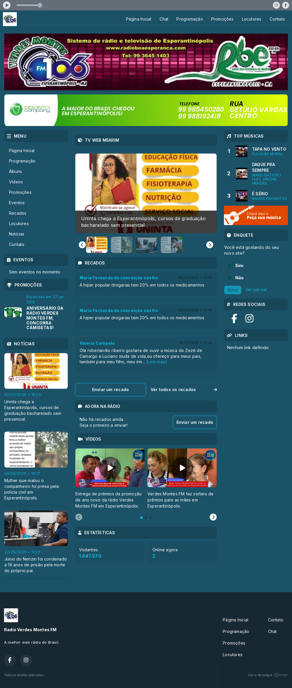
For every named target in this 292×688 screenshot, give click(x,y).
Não (239, 277)
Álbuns (15, 171)
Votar (232, 289)
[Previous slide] (78, 517)
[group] (146, 193)
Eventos (17, 202)
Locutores (252, 19)
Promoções (222, 19)
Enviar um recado (110, 389)
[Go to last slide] (82, 244)
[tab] (141, 518)
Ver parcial (256, 289)
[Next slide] (209, 244)
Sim (239, 265)
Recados (17, 213)
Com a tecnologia (268, 675)
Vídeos (16, 181)
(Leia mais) (156, 361)
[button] (96, 245)
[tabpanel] (110, 478)
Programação (189, 19)
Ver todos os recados (184, 389)
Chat (164, 19)
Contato (277, 19)
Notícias (17, 233)
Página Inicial (139, 19)
